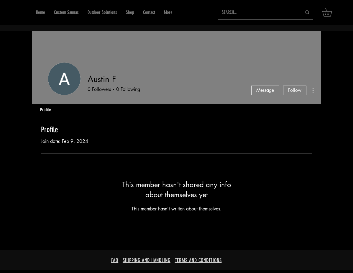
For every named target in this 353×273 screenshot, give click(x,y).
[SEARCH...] (257, 12)
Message (265, 90)
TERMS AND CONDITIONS (198, 260)
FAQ (115, 260)
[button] (130, 12)
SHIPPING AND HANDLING (146, 260)
